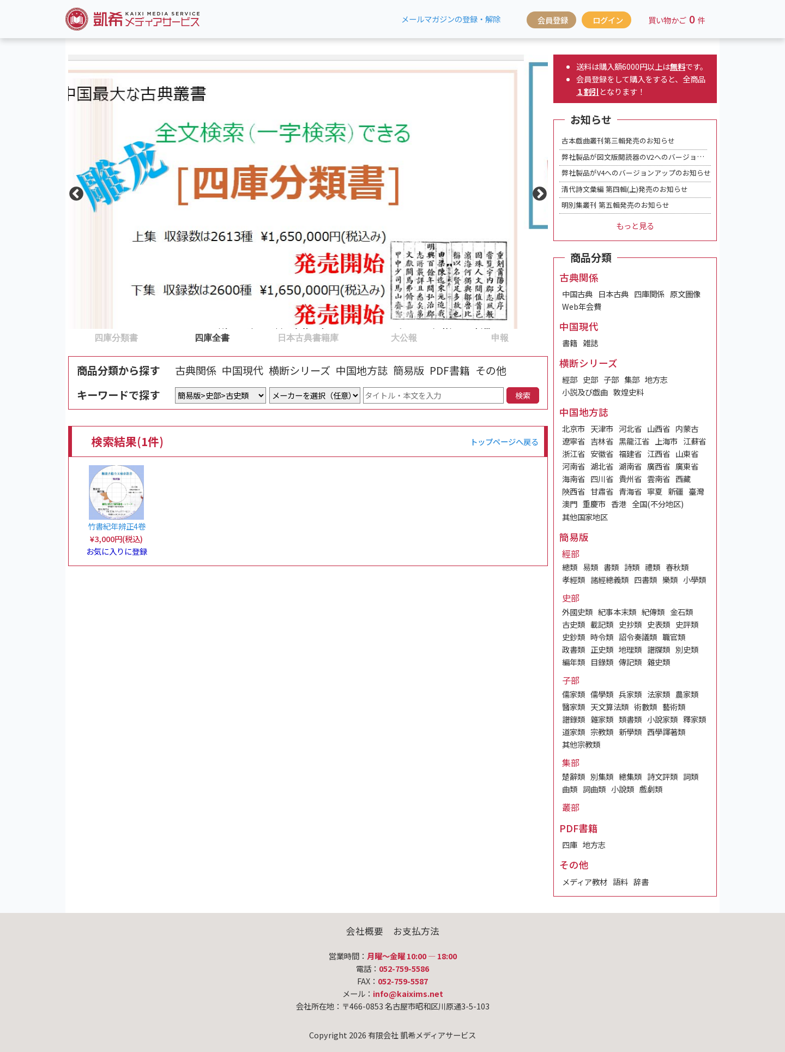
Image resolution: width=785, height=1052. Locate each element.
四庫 (569, 844)
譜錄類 (573, 719)
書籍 (569, 342)
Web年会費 (581, 306)
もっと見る (635, 225)
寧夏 (654, 491)
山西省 (658, 428)
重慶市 (594, 503)
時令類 (601, 636)
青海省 (630, 491)
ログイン (608, 20)
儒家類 (573, 694)
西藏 (683, 478)
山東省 (686, 453)
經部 (569, 379)
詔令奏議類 (638, 636)
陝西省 (573, 491)
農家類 (686, 694)
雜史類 (658, 662)
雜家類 (601, 719)
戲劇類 (650, 789)
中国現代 (242, 370)
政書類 (573, 649)
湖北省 (601, 466)
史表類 (658, 624)
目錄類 (601, 662)
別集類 (601, 776)
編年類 (573, 662)
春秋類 (677, 567)
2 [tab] (169, 337)
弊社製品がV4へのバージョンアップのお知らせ (636, 172)
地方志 (656, 379)
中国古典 (577, 293)
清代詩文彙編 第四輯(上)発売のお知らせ (624, 189)
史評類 (686, 624)
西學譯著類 (666, 731)
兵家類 (630, 694)
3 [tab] (265, 337)
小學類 (694, 579)
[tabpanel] (308, 192)
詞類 (690, 776)
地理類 (630, 649)
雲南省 (658, 478)
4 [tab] (361, 337)
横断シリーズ (299, 370)
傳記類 (630, 662)
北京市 (573, 428)
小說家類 (662, 719)
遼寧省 (573, 441)
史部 (590, 379)
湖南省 (630, 466)
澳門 (569, 503)
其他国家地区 (585, 516)
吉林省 (601, 441)
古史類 (573, 624)
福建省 (630, 453)
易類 (590, 567)
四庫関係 (649, 293)
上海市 (666, 441)
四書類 (645, 579)
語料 (620, 881)
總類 (569, 567)
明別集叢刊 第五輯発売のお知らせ (615, 205)
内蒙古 (686, 428)
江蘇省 (694, 441)
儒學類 (601, 694)
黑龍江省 (634, 441)
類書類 (630, 719)
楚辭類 (573, 776)
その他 (490, 370)
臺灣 (696, 491)
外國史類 (577, 611)
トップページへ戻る (504, 441)
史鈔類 (573, 636)
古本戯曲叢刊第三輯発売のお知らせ (618, 140)
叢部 (570, 807)
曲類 (569, 789)
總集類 (630, 776)
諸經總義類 (609, 579)
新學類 (630, 731)
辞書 (641, 881)
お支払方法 (416, 930)
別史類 (686, 649)
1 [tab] (73, 337)
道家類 (573, 731)
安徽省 (601, 453)
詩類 (631, 567)
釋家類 (694, 719)
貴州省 (630, 478)
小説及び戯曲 (585, 392)
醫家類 (573, 706)
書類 (611, 567)
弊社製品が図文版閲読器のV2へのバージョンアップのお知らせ (660, 157)
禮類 (652, 567)
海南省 (573, 478)
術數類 (645, 706)
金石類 (681, 611)
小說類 (622, 789)
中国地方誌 (362, 370)
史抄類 (630, 624)
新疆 (675, 491)
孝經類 (573, 579)
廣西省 (658, 466)
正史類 (601, 649)
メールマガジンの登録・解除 (450, 19)
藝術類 (673, 706)
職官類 (673, 636)
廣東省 (686, 466)
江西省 (658, 453)
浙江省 (573, 453)
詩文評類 (662, 776)
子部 (611, 379)
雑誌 (590, 342)
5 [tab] (457, 337)
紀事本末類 (617, 611)
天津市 (601, 428)
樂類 (670, 579)
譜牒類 (658, 649)
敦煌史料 (628, 392)
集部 (631, 379)
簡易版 (408, 370)
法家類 (658, 694)
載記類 (601, 624)
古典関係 (195, 370)
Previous (73, 191)
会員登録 (553, 20)
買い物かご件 (676, 19)
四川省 (601, 478)
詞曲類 (594, 789)
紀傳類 (653, 611)
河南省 (573, 466)
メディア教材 (584, 881)
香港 (618, 503)
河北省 (630, 428)
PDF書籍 (450, 370)
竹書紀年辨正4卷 (117, 526)
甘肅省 (601, 491)
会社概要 (364, 930)
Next (537, 191)
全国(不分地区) (658, 503)
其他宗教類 (581, 744)
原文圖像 (685, 293)
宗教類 (601, 731)
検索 (522, 395)
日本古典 (613, 293)
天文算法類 (609, 706)
